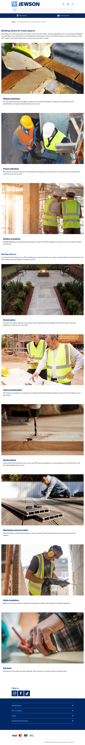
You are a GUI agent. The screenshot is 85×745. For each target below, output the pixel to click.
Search (14, 10)
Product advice (9, 460)
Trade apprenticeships (12, 390)
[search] (42, 10)
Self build (7, 668)
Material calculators (11, 98)
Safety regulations (11, 600)
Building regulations (11, 239)
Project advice (9, 320)
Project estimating (11, 168)
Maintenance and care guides (15, 530)
